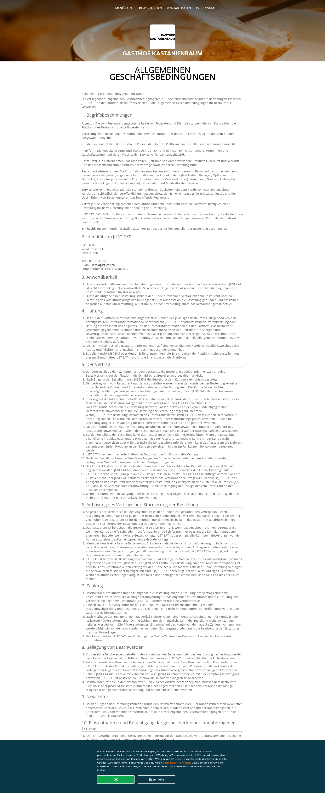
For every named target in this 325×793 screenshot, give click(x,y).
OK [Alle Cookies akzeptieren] (116, 779)
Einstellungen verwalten (176, 762)
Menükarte (124, 8)
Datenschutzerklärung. (159, 740)
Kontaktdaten (179, 8)
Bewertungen (150, 8)
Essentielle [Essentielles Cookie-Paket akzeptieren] (156, 779)
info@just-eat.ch (103, 265)
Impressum (205, 8)
